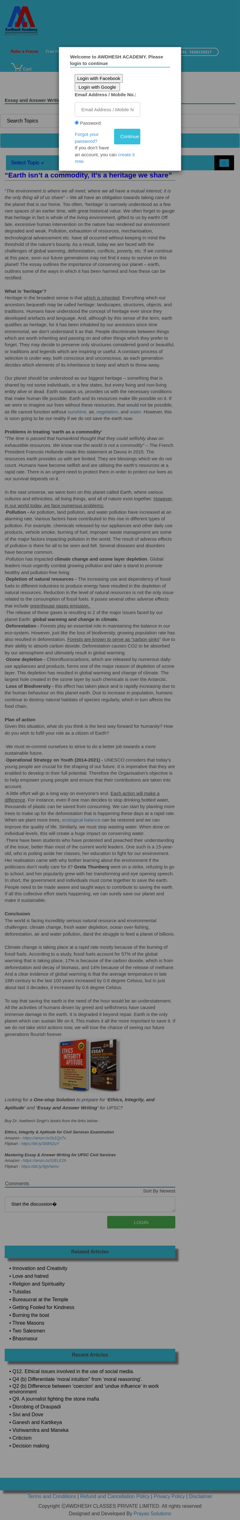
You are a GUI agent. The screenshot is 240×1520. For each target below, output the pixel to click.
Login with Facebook (100, 78)
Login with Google (99, 87)
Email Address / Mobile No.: (107, 94)
